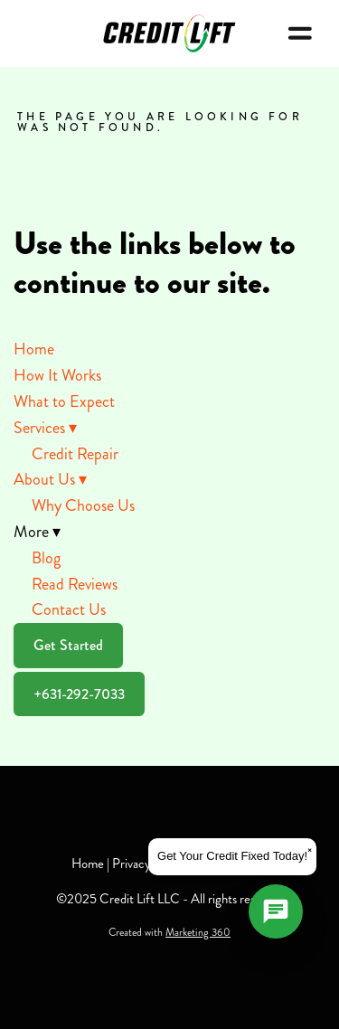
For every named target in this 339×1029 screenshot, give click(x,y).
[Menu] (300, 33)
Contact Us (69, 609)
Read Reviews (75, 584)
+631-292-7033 (79, 694)
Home (34, 349)
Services (45, 427)
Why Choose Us (83, 505)
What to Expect (64, 401)
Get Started (68, 645)
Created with (169, 932)
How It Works (57, 375)
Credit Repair (75, 454)
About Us (50, 479)
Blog (46, 558)
